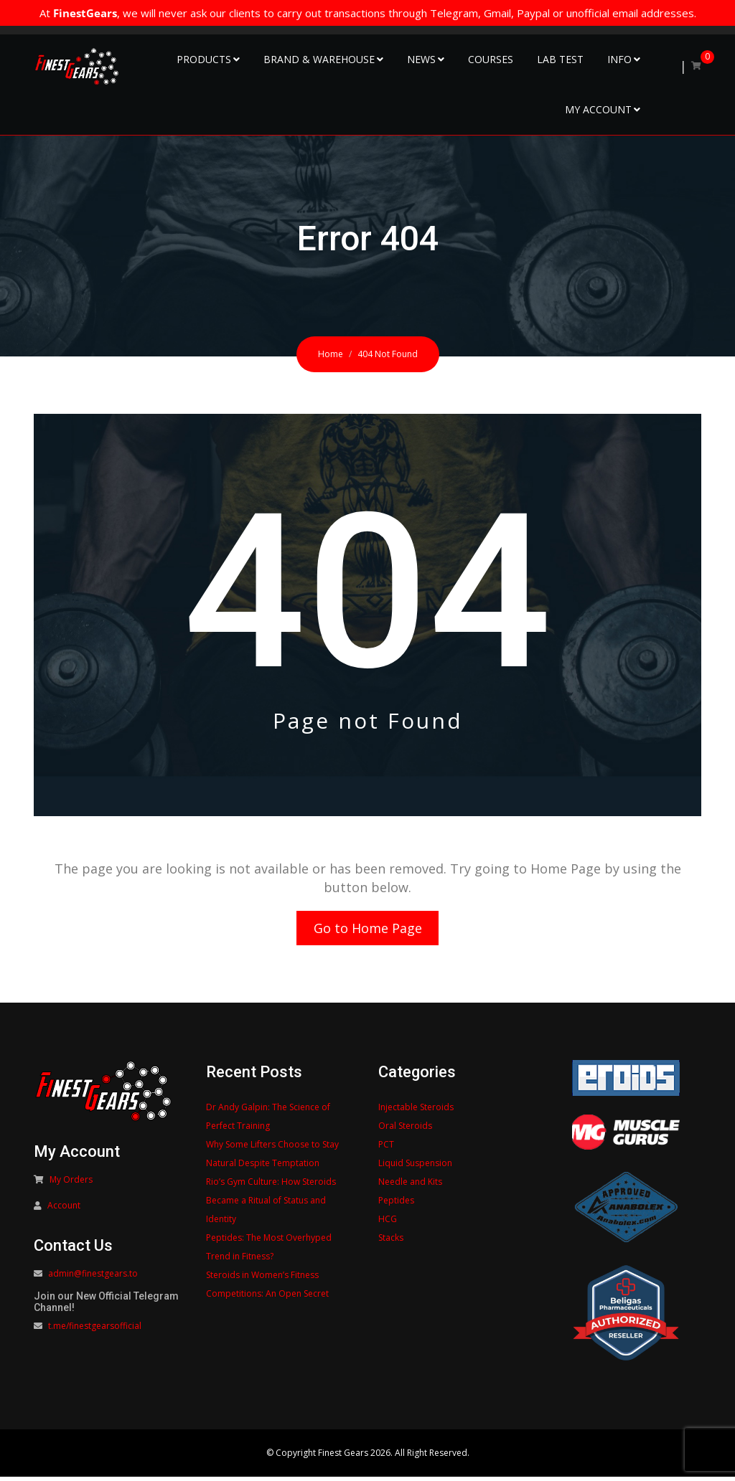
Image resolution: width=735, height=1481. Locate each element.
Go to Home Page (368, 930)
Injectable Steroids (416, 1111)
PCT (386, 1148)
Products (204, 59)
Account (63, 1209)
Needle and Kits (410, 1186)
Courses (490, 59)
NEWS (421, 59)
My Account (598, 109)
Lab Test (560, 59)
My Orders (71, 1184)
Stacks (390, 1242)
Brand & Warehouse (319, 59)
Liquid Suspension (415, 1167)
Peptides (396, 1204)
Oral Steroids (405, 1130)
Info (619, 59)
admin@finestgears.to (93, 1278)
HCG (387, 1223)
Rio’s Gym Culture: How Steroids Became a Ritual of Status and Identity (271, 1204)
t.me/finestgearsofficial (94, 1330)
